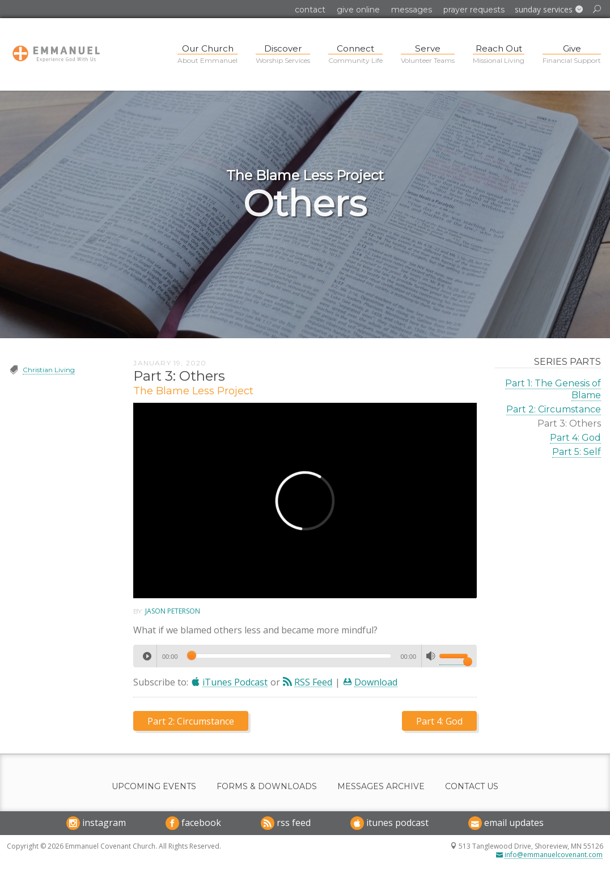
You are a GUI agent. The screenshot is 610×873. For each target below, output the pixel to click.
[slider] (289, 655)
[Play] (147, 656)
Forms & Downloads (267, 786)
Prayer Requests (474, 10)
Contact (310, 10)
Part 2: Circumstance (553, 409)
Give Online (358, 10)
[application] (304, 656)
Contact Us (471, 786)
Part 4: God (575, 437)
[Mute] (431, 656)
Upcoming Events (154, 786)
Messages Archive (381, 786)
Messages (411, 10)
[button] (549, 10)
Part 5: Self (576, 451)
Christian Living (49, 369)
